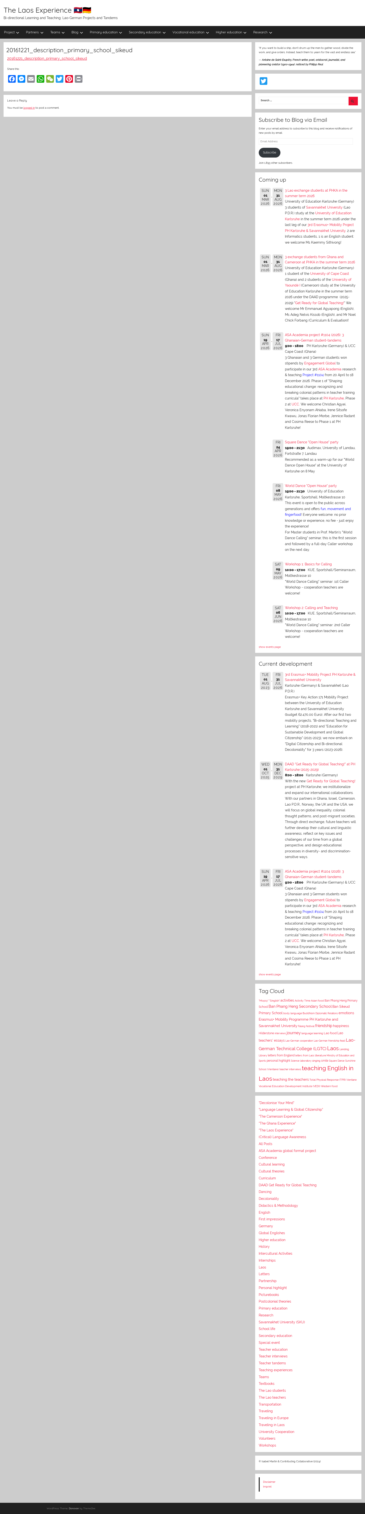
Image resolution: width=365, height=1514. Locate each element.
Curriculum (267, 1178)
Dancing (265, 1192)
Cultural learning (272, 1164)
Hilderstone (266, 1033)
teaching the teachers (291, 1079)
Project (12, 32)
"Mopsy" (264, 1000)
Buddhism (309, 1013)
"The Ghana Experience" (277, 1123)
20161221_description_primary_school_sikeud (47, 58)
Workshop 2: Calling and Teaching (311, 608)
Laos (333, 1048)
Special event (269, 1343)
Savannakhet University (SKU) (282, 1322)
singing (316, 1060)
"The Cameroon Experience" (280, 1116)
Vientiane (351, 1079)
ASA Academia (329, 369)
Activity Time (302, 1000)
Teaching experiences (276, 1370)
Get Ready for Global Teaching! (319, 303)
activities (287, 1000)
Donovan (74, 1508)
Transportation (270, 1404)
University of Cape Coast (329, 274)
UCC (295, 404)
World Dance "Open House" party (311, 486)
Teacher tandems (272, 1363)
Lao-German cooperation (299, 1040)
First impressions (272, 1219)
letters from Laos (304, 1055)
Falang (301, 1026)
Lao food (330, 1033)
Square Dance (337, 1060)
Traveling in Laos (272, 1425)
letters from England (281, 1055)
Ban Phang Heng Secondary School (300, 1006)
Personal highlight (273, 1288)
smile (324, 1060)
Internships (267, 1260)
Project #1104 (313, 375)
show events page (270, 646)
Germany (266, 1226)
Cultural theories (271, 1171)
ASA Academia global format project (287, 1151)
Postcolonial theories (275, 1301)
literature (320, 1055)
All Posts (265, 1144)
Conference (268, 1158)
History (264, 1246)
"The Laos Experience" (276, 1130)
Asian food (317, 1000)
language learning (312, 1033)
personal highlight (278, 1060)
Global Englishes (272, 1233)
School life (267, 1329)
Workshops (267, 1445)
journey (294, 1032)
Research (262, 32)
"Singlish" (274, 1000)
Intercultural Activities (275, 1253)
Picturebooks (269, 1295)
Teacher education (273, 1349)
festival (310, 1026)
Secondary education (147, 32)
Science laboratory (301, 1060)
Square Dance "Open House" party (312, 442)
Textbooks (266, 1384)
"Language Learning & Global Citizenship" (291, 1109)
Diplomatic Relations (326, 1013)
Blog (77, 32)
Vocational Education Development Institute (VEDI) (289, 1086)
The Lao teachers (272, 1397)
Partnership (268, 1281)
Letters (264, 1274)
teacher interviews (290, 1069)
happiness (341, 1026)
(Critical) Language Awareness (282, 1137)
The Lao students (272, 1390)
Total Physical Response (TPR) (327, 1079)
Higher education (231, 32)
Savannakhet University (324, 207)
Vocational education (190, 32)
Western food (329, 1086)
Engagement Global (320, 363)
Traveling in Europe (274, 1418)
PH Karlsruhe (334, 398)
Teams (57, 32)
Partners (35, 32)
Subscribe (269, 152)
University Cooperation (276, 1432)
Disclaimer (269, 1481)
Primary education (106, 32)
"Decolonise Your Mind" (276, 1103)
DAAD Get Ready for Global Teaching (288, 1185)
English (264, 1212)
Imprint (267, 1486)
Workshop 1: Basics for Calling (308, 564)
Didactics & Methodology (278, 1205)
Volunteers (267, 1438)
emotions (346, 1013)
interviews (280, 1033)
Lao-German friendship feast (329, 1040)
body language (292, 1013)
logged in (29, 107)
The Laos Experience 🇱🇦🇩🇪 (47, 10)
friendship (323, 1025)
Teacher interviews (273, 1356)
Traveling (266, 1411)
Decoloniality (269, 1199)
